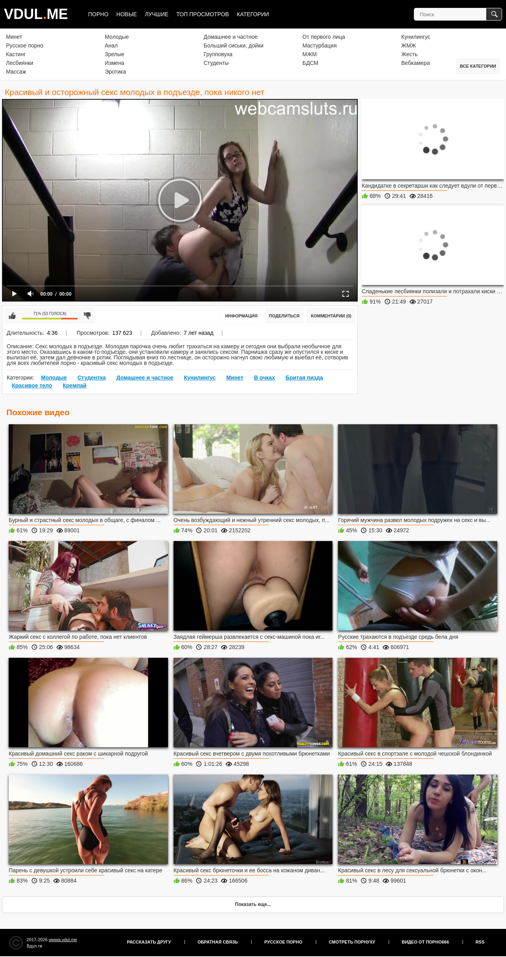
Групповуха (218, 54)
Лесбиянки (19, 63)
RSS (480, 942)
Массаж (16, 71)
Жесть (409, 54)
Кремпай (75, 385)
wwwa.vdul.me (63, 939)
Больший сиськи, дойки (233, 45)
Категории (253, 14)
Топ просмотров (202, 14)
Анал (111, 45)
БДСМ (310, 63)
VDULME (36, 14)
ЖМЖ (408, 45)
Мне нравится (12, 316)
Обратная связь (218, 942)
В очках (264, 377)
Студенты (216, 63)
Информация (241, 315)
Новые (126, 14)
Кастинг (16, 54)
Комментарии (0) (331, 315)
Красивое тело (32, 385)
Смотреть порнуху (352, 942)
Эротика (115, 71)
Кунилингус (415, 37)
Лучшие (156, 14)
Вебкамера (415, 63)
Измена (114, 63)
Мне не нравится (87, 316)
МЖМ (309, 54)
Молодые (117, 37)
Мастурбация (319, 45)
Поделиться (284, 315)
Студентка (91, 377)
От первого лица (323, 37)
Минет (14, 37)
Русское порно (24, 45)
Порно (98, 14)
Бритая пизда (304, 377)
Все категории (478, 66)
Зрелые (115, 54)
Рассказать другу (149, 942)
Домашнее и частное (231, 37)
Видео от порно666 (425, 942)
